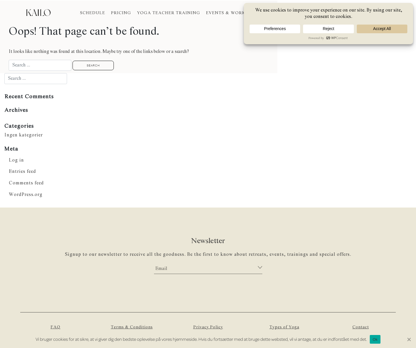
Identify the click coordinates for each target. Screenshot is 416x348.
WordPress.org (26, 195)
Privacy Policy (208, 327)
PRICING (121, 13)
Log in (16, 160)
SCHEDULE (92, 13)
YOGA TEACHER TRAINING (168, 13)
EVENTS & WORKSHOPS (233, 13)
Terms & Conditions (132, 327)
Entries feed (22, 172)
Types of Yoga (284, 327)
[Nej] (409, 339)
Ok (375, 339)
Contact (360, 327)
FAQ (56, 327)
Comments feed (26, 183)
